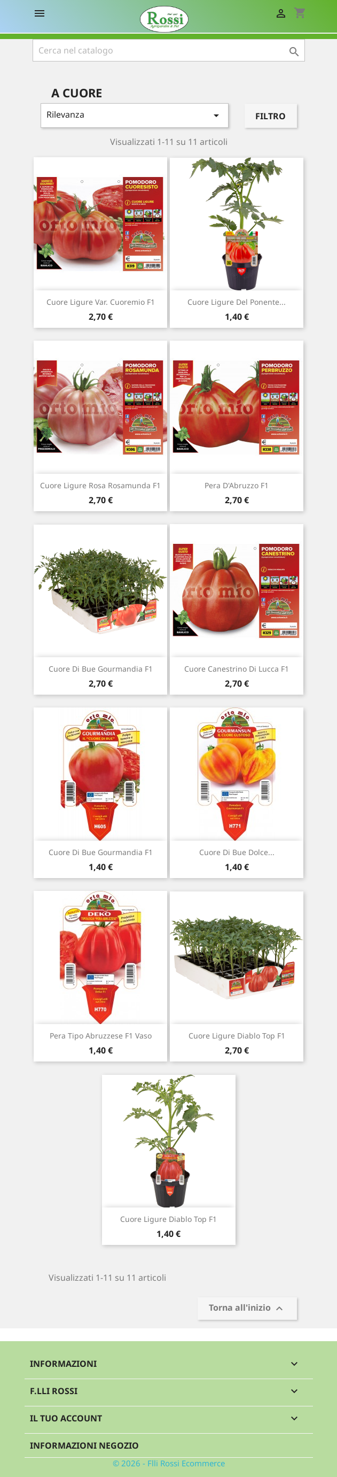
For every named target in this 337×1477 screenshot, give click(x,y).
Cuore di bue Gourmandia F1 (101, 852)
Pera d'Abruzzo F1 (237, 485)
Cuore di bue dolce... (237, 852)
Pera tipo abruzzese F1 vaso (101, 1035)
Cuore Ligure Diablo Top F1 (237, 1035)
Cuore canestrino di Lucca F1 (236, 669)
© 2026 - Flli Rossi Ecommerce (169, 1463)
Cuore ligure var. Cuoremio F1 (100, 302)
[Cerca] (169, 50)
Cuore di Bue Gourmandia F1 (101, 669)
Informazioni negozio (84, 1445)
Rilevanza (134, 115)
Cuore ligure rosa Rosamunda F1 (100, 485)
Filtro (270, 116)
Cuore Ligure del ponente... (236, 302)
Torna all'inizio (247, 1309)
